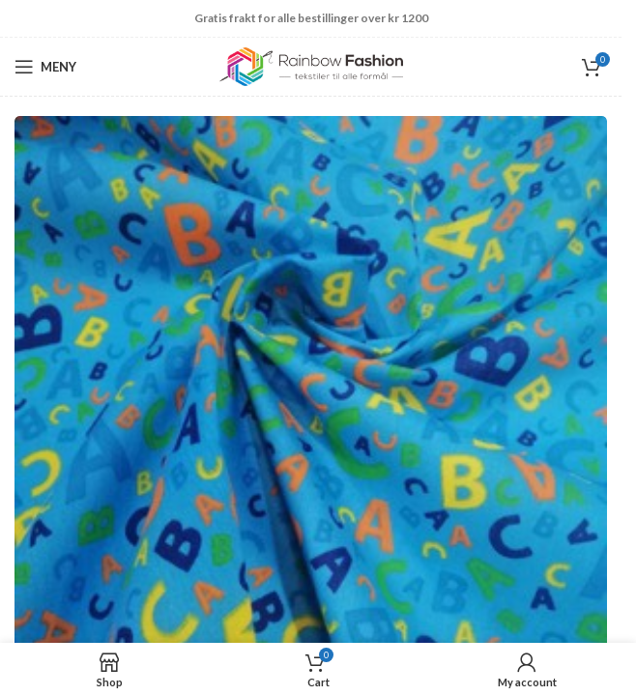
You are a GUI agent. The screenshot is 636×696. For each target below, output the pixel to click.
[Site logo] (311, 65)
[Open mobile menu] (45, 66)
